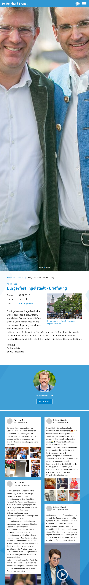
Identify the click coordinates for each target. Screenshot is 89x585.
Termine (20, 277)
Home (9, 277)
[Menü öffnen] (84, 4)
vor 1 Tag (17, 422)
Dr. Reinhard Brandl (44, 395)
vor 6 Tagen (57, 510)
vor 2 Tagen (57, 422)
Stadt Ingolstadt (26, 303)
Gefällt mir (44, 401)
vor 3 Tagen (18, 485)
